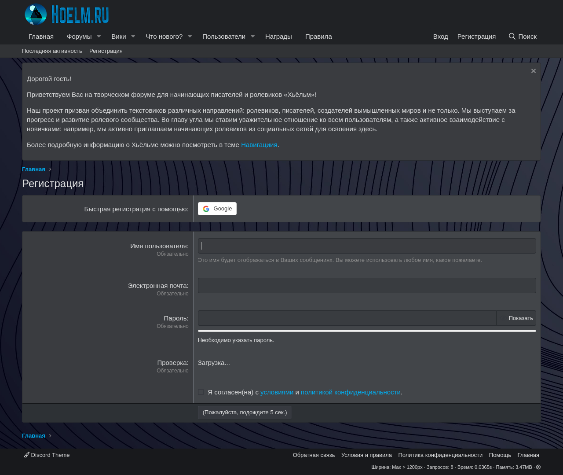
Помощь (500, 455)
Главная (41, 36)
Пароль (175, 318)
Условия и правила (366, 455)
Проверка (171, 362)
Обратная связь (314, 455)
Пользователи (223, 36)
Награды (278, 36)
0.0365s (483, 467)
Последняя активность (52, 51)
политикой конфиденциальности (351, 392)
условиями (276, 392)
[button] (98, 36)
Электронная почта (157, 285)
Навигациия (259, 144)
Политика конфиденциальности (440, 455)
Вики (118, 36)
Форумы (79, 36)
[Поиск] (522, 36)
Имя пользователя (158, 246)
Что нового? (164, 36)
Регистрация (106, 51)
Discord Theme (47, 455)
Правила (318, 36)
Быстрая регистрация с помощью (135, 209)
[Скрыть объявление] (532, 72)
